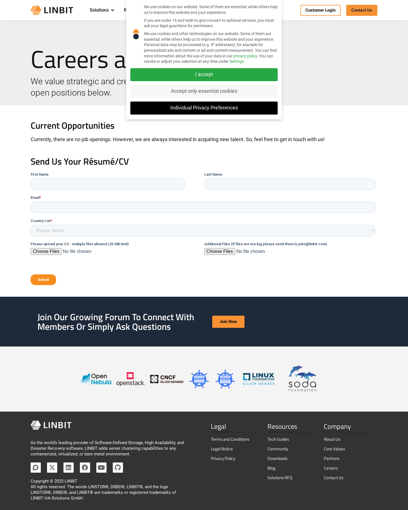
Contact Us (333, 477)
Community (277, 449)
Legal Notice (222, 449)
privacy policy (245, 56)
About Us (332, 439)
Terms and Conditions (230, 439)
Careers (331, 468)
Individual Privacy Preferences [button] (204, 108)
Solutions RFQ (279, 477)
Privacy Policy (223, 458)
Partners (331, 458)
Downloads (277, 458)
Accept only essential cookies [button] (204, 91)
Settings (237, 61)
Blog (271, 468)
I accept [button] (204, 74)
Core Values (334, 449)
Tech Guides (278, 439)
